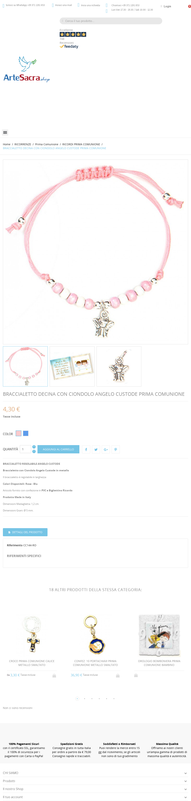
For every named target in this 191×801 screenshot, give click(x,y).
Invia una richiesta (90, 5)
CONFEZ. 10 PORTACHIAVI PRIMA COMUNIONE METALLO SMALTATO (95, 663)
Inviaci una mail (63, 5)
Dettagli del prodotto (27, 532)
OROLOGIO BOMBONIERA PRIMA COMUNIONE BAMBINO (159, 663)
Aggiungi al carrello (58, 449)
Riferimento (15, 545)
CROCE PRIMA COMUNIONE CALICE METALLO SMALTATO (31, 663)
